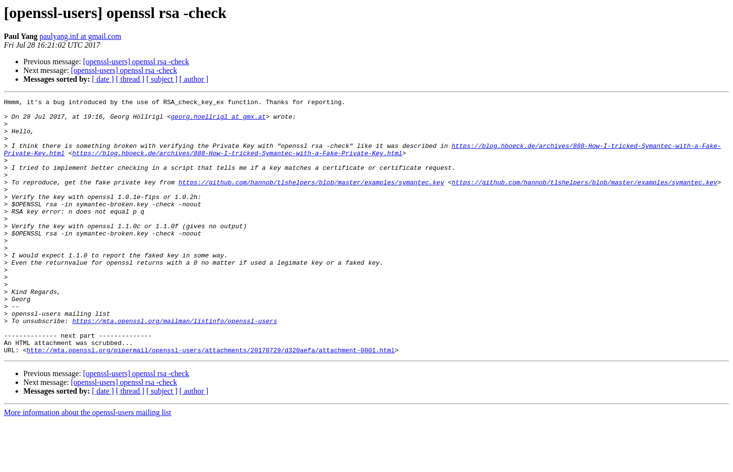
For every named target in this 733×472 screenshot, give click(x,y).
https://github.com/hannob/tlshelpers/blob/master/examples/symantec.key (311, 199)
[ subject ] (162, 79)
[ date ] (103, 79)
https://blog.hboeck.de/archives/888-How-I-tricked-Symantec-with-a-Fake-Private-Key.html (237, 164)
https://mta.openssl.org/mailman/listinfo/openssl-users (174, 366)
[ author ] (194, 79)
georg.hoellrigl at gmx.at (218, 120)
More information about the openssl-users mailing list (87, 463)
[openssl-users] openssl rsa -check (136, 61)
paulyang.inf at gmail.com (80, 36)
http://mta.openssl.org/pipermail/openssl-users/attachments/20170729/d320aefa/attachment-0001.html (211, 401)
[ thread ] (130, 79)
